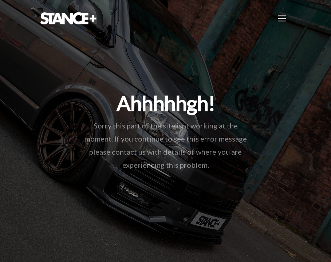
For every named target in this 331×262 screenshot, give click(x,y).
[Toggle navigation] (282, 18)
